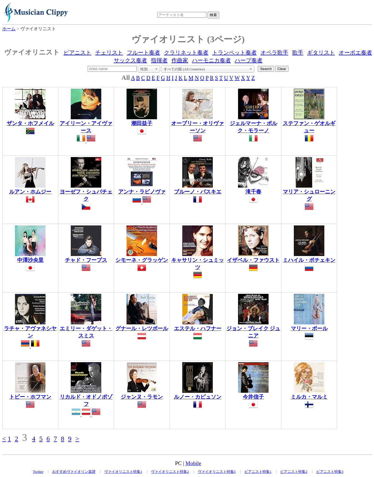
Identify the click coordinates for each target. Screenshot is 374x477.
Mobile (193, 463)
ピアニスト (77, 52)
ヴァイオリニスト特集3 (217, 471)
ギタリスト (321, 52)
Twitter (38, 471)
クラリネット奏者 (186, 52)
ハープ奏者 (248, 60)
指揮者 (159, 60)
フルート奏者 (143, 52)
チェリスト (109, 52)
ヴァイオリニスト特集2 (170, 471)
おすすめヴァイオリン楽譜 (73, 471)
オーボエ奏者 (355, 52)
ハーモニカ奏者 (211, 60)
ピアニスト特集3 (329, 471)
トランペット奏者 (234, 52)
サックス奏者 (130, 60)
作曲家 (179, 60)
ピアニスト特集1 (258, 471)
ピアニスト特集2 (293, 471)
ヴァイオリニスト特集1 (123, 471)
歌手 (297, 52)
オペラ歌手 (274, 52)
